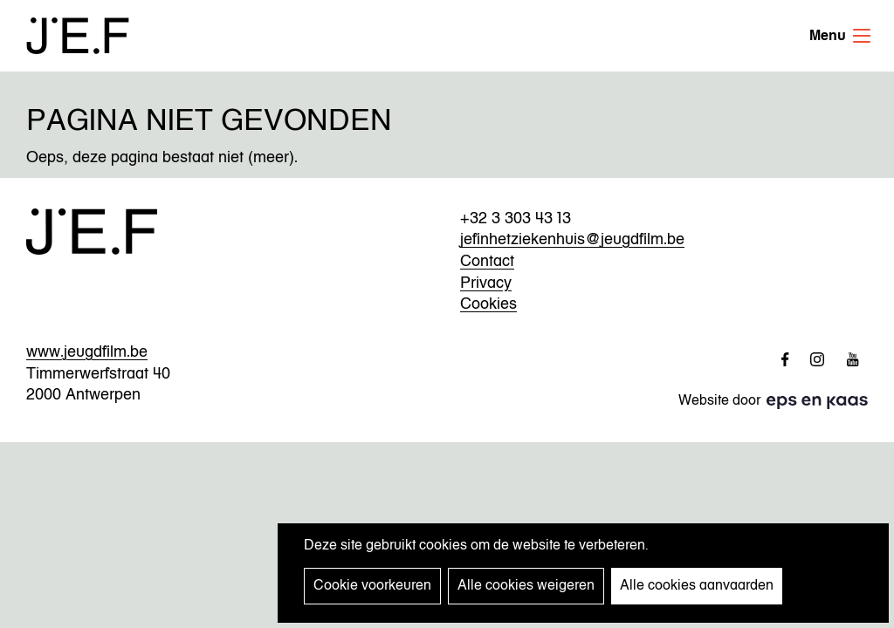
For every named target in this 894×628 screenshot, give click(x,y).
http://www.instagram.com (811, 359)
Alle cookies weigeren (526, 586)
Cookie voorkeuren (372, 586)
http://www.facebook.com (776, 359)
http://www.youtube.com (846, 359)
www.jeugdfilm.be (87, 352)
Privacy (486, 283)
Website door (739, 401)
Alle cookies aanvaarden (697, 586)
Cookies (488, 304)
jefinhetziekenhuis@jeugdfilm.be (572, 240)
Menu (861, 36)
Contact (487, 262)
